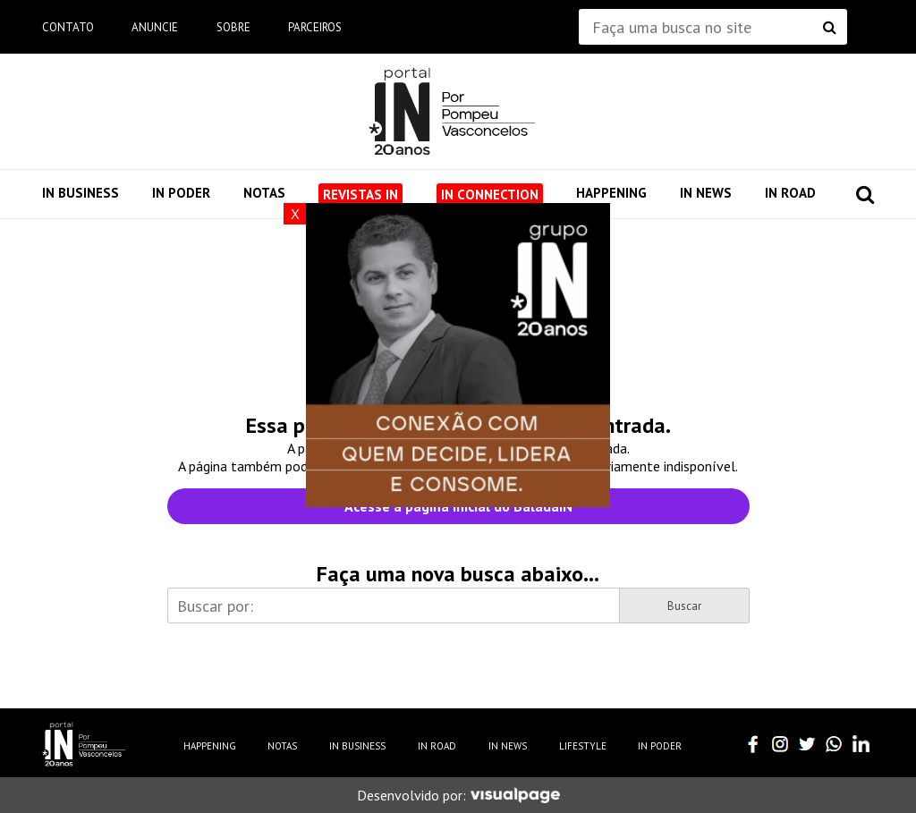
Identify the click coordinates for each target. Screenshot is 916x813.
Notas (264, 192)
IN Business (80, 192)
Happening (611, 192)
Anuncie (154, 27)
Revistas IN (360, 194)
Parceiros (315, 27)
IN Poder (181, 192)
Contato (68, 27)
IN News (706, 192)
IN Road (790, 192)
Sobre (233, 27)
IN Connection (490, 194)
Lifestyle (582, 746)
